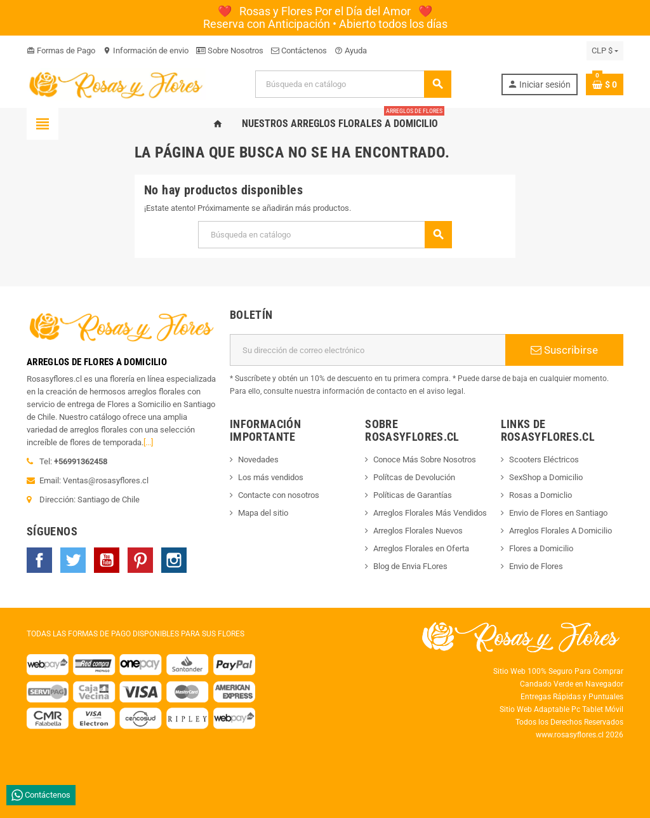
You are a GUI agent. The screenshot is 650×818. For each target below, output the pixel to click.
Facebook (39, 560)
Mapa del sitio (263, 513)
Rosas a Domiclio (540, 495)
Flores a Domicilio (541, 548)
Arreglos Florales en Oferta (421, 548)
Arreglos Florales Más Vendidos (430, 513)
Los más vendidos (270, 477)
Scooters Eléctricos (544, 459)
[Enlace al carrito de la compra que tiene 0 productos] (604, 84)
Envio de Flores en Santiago (558, 513)
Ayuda (351, 50)
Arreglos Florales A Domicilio (560, 530)
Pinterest (140, 560)
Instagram (174, 560)
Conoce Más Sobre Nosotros (424, 459)
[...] (148, 442)
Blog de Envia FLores (410, 566)
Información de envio (146, 50)
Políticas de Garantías (412, 495)
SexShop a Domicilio (546, 477)
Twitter (73, 560)
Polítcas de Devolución (414, 477)
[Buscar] (353, 84)
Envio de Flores (536, 566)
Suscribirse (564, 350)
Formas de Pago (61, 50)
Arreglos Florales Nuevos (418, 530)
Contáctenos (299, 50)
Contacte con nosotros (278, 495)
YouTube (106, 560)
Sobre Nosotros (229, 50)
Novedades (258, 459)
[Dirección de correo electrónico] (367, 350)
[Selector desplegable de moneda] (605, 50)
